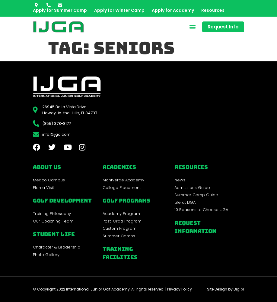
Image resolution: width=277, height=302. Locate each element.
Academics (119, 167)
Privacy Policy (179, 289)
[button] (192, 27)
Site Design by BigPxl (225, 289)
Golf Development (62, 200)
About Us (47, 167)
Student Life (54, 234)
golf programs (126, 200)
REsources (191, 167)
